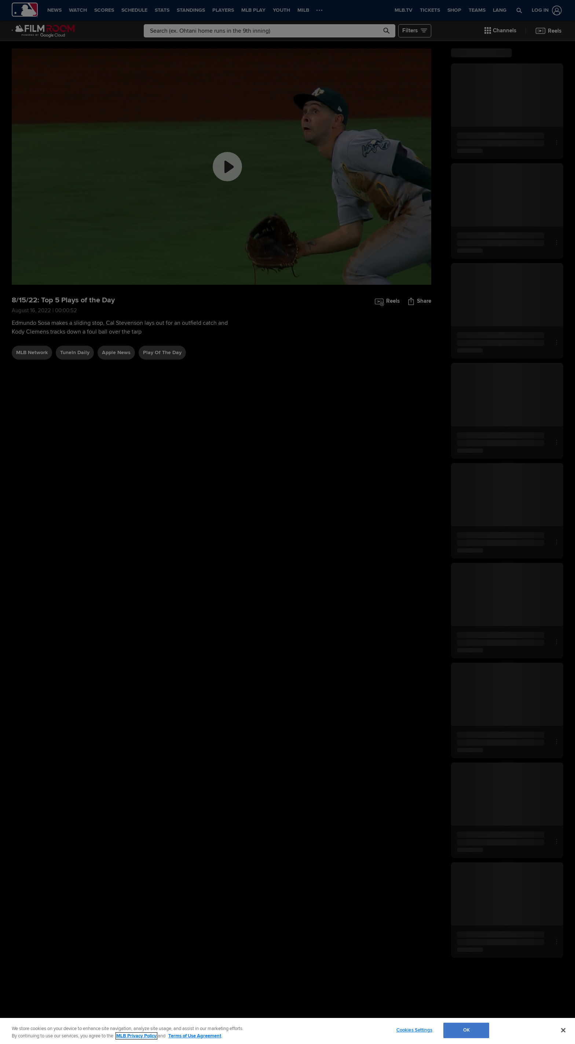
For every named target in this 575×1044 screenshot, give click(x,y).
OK (466, 1030)
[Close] (563, 1030)
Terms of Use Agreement (194, 1036)
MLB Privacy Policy (136, 1036)
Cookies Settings (414, 1030)
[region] (287, 1031)
